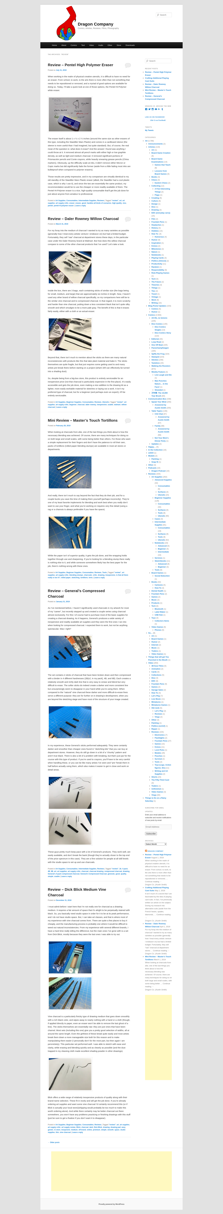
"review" (115, 201)
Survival (158, 759)
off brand (82, 1130)
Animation (156, 669)
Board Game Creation (161, 153)
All (146, 141)
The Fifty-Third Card (160, 780)
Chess (154, 180)
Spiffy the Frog (158, 354)
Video (91, 45)
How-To (158, 588)
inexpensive (102, 405)
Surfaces (162, 492)
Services (158, 558)
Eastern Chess (161, 183)
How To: (155, 234)
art (120, 201)
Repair (154, 729)
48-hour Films (157, 666)
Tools (104, 572)
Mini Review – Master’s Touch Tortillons (82, 420)
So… (150, 633)
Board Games (157, 573)
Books (154, 177)
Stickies (154, 360)
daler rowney (90, 405)
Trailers (154, 651)
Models (151, 456)
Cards (154, 672)
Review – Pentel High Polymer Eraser (80, 65)
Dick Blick (98, 1127)
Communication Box (157, 399)
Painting (155, 459)
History (154, 228)
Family (158, 426)
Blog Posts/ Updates (157, 306)
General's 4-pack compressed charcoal (63, 874)
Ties (153, 291)
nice (124, 203)
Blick (78, 1127)
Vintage (154, 297)
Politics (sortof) (158, 726)
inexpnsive (65, 1130)
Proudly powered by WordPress (111, 1204)
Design (154, 204)
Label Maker (160, 612)
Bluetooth (159, 609)
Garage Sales (157, 690)
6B (52, 871)
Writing (154, 303)
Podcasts (152, 468)
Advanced (162, 546)
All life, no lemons (159, 318)
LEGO (151, 453)
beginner (73, 405)
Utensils (105, 402)
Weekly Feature (158, 372)
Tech (153, 279)
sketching (76, 578)
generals (111, 874)
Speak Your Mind (158, 402)
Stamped (155, 357)
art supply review (68, 1127)
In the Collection (155, 450)
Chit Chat (159, 414)
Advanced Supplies (163, 480)
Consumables (72, 201)
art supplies (62, 871)
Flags (157, 195)
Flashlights (160, 738)
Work (153, 300)
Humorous (159, 237)
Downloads (130, 45)
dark (91, 1127)
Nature (154, 252)
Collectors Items (162, 621)
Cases (157, 519)
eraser (72, 203)
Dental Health (157, 591)
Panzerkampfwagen (160, 348)
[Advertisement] (158, 1037)
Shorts (154, 777)
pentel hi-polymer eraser (64, 206)
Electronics (160, 735)
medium (74, 1130)
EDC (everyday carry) (160, 213)
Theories (155, 285)
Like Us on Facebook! (155, 117)
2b (120, 869)
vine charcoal (65, 1132)
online (89, 1130)
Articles (151, 147)
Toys (153, 618)
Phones (158, 630)
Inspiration (156, 243)
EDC (153, 681)
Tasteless (155, 363)
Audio (100, 45)
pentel (50, 206)
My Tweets (149, 130)
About (63, 45)
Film (153, 219)
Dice (153, 207)
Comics (74, 45)
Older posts (53, 1142)
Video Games (157, 627)
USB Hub (159, 615)
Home (54, 45)
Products (155, 603)
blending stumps (76, 575)
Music (154, 600)
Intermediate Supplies (87, 201)
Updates (155, 444)
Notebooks (156, 255)
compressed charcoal (113, 871)
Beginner (162, 549)
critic (95, 575)
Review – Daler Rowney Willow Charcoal (83, 219)
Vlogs (157, 717)
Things (154, 288)
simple (50, 876)
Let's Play (155, 696)
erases (78, 203)
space (116, 1130)
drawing (101, 575)
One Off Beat (157, 345)
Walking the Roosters (160, 366)
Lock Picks (159, 750)
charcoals (88, 575)
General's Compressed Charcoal (93, 874)
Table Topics (157, 411)
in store (57, 1130)
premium (96, 1130)
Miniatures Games (159, 705)
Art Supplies (60, 201)
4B (49, 871)
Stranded (159, 390)
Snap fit (154, 462)
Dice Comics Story (163, 333)
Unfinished (156, 789)
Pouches (158, 756)
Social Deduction (162, 576)
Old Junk (155, 708)
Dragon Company (95, 24)
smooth (110, 1130)
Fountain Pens (157, 222)
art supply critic (62, 203)
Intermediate (163, 552)
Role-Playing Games (160, 273)
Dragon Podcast (158, 471)
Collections (156, 675)
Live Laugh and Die (163, 375)
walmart (117, 405)
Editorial (155, 339)
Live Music (156, 699)
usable (110, 405)
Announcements (155, 144)
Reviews (100, 201)
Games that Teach (163, 165)
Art (152, 150)
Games (154, 597)
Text (83, 45)
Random (155, 267)
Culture (154, 201)
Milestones (156, 249)
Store (119, 45)
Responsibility (157, 270)
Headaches (156, 225)
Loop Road (156, 342)
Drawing (155, 210)
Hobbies (155, 231)
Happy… (152, 447)
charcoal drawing (96, 871)
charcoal (81, 405)
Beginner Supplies (73, 402)
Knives (154, 246)
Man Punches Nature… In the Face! (161, 384)
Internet (154, 645)
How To (154, 693)
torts (91, 578)
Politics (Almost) (158, 261)
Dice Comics (157, 324)
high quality (117, 203)
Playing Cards (157, 258)
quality (123, 874)
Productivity (156, 264)
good (84, 203)
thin (57, 1132)
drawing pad (116, 1127)
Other (110, 45)
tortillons (84, 578)
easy (123, 1127)
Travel (154, 294)
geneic (50, 1130)
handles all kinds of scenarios (99, 203)
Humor (154, 240)
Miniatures (156, 702)
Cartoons (159, 585)
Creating (155, 198)
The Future (156, 282)
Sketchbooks (160, 561)
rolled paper (66, 578)
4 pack (125, 869)
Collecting (155, 186)
